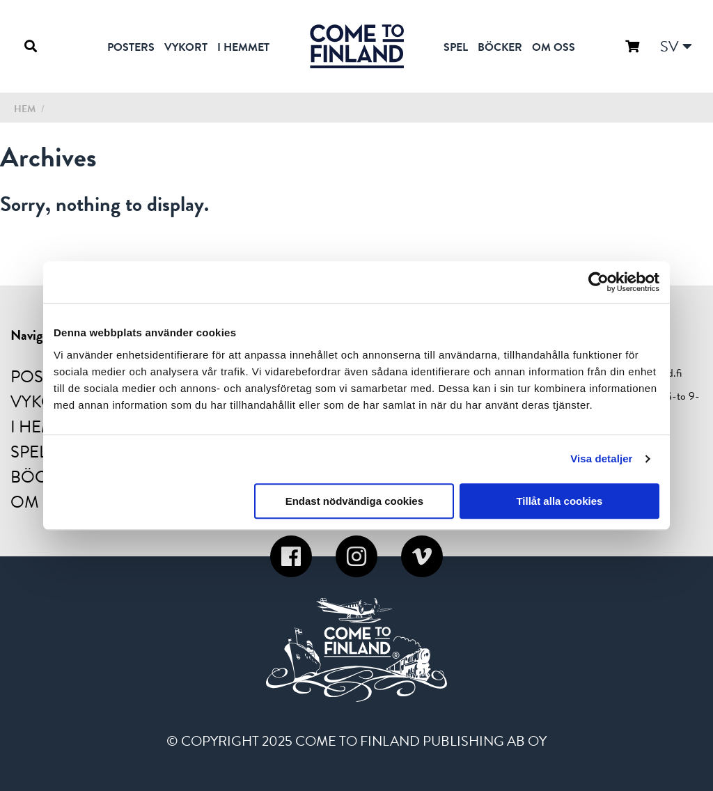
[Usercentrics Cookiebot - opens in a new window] (598, 282)
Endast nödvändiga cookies (354, 501)
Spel (456, 47)
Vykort (185, 47)
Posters (131, 47)
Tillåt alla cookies (559, 501)
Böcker (500, 47)
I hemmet (243, 47)
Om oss (553, 47)
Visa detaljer (601, 458)
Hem (25, 109)
